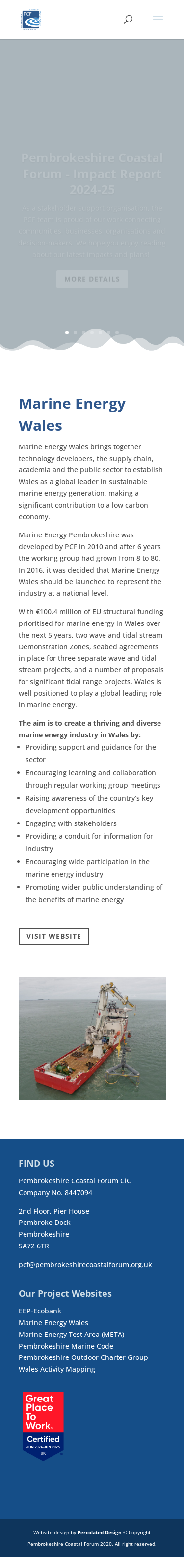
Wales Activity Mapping (57, 1369)
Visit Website (53, 936)
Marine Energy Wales (53, 1322)
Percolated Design (100, 1532)
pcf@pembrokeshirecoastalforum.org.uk (85, 1264)
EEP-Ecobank (40, 1310)
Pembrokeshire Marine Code (66, 1346)
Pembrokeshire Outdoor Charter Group (83, 1357)
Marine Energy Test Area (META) (71, 1334)
